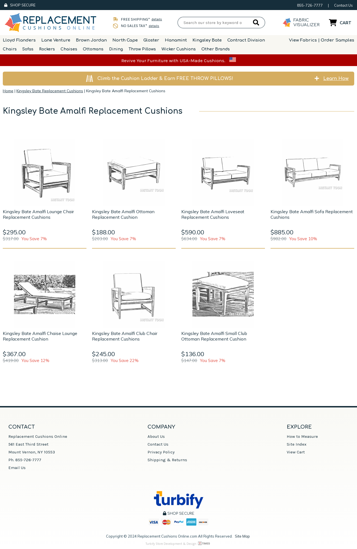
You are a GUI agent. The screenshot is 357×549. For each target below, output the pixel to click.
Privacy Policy (161, 452)
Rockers (47, 49)
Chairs (10, 49)
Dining (116, 49)
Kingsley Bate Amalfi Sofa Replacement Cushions (312, 214)
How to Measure (302, 436)
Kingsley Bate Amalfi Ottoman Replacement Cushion (123, 214)
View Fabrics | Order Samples (321, 40)
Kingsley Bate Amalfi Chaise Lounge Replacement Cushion (40, 336)
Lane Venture (55, 40)
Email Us (17, 467)
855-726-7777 (310, 5)
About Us (156, 436)
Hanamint (176, 40)
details (156, 19)
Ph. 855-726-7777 (24, 459)
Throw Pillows (142, 49)
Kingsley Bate (207, 40)
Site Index (297, 444)
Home (8, 90)
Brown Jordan (91, 40)
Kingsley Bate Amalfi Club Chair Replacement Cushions (124, 336)
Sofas (27, 49)
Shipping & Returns (167, 459)
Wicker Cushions (178, 49)
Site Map (242, 536)
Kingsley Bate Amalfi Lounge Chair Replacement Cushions (38, 214)
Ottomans (93, 49)
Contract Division (246, 40)
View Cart (296, 452)
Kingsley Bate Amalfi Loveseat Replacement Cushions (212, 214)
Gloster (151, 40)
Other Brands (215, 49)
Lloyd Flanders (19, 40)
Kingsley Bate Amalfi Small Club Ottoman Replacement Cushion (214, 336)
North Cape (125, 40)
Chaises (69, 49)
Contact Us (343, 5)
